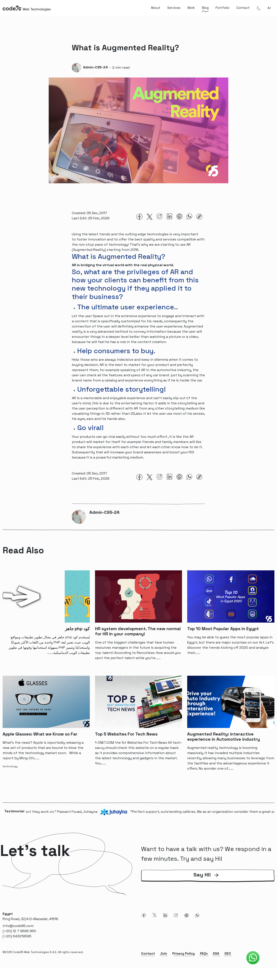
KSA (216, 955)
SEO (227, 955)
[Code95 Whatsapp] (253, 958)
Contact (243, 8)
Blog (205, 8)
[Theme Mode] (259, 8)
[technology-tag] (11, 767)
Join (163, 955)
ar (269, 8)
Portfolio (222, 8)
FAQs (204, 955)
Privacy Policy (183, 955)
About (155, 8)
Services (173, 8)
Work (191, 8)
